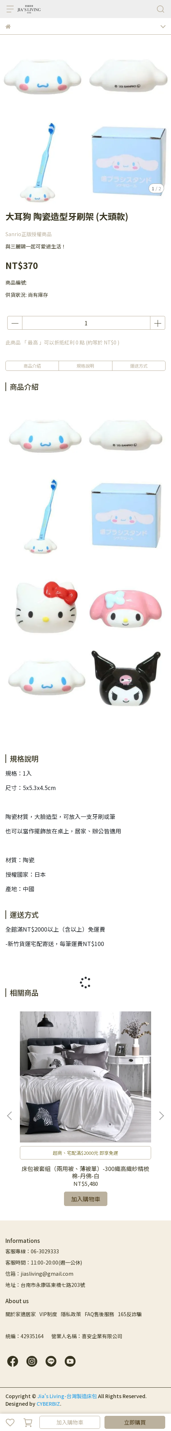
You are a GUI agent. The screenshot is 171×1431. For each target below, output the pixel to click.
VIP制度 (48, 1314)
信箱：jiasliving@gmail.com (39, 1273)
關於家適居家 (20, 1314)
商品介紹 (32, 366)
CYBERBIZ (48, 1403)
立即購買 (135, 1422)
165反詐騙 (130, 1314)
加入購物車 (70, 1422)
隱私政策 (71, 1314)
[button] (161, 1115)
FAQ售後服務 (99, 1314)
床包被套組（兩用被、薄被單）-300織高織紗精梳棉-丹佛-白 (85, 1172)
